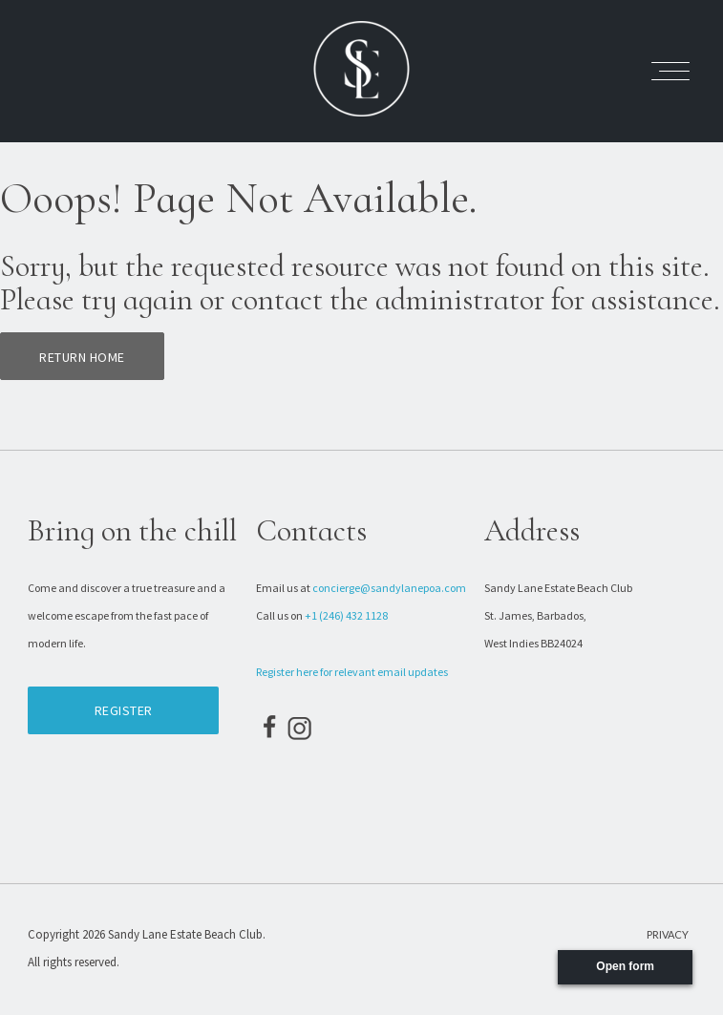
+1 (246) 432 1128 (346, 615)
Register (124, 710)
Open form (625, 966)
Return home (82, 357)
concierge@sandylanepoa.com (389, 588)
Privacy (668, 934)
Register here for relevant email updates (352, 672)
